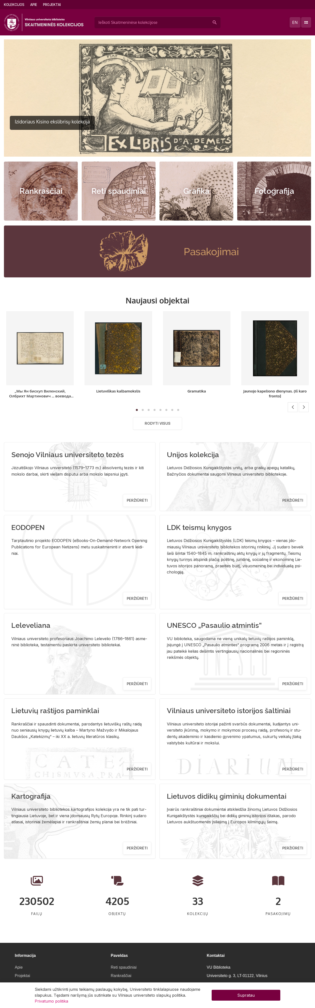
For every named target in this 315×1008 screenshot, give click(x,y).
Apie (33, 5)
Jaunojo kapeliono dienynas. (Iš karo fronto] (275, 393)
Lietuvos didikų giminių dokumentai (226, 796)
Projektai (52, 5)
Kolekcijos (14, 5)
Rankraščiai (41, 191)
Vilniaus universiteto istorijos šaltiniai (229, 711)
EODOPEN (28, 527)
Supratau (246, 995)
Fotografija (274, 191)
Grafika (196, 191)
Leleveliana (30, 625)
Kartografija (31, 796)
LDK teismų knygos (199, 527)
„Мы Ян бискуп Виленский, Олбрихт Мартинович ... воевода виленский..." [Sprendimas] (40, 396)
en (295, 22)
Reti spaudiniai (118, 191)
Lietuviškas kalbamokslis (118, 391)
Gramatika (197, 391)
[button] (152, 150)
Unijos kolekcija (193, 455)
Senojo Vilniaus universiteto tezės (67, 455)
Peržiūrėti (137, 500)
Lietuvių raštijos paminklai (55, 711)
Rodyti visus (158, 423)
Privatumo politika (51, 1001)
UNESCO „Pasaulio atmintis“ (214, 625)
